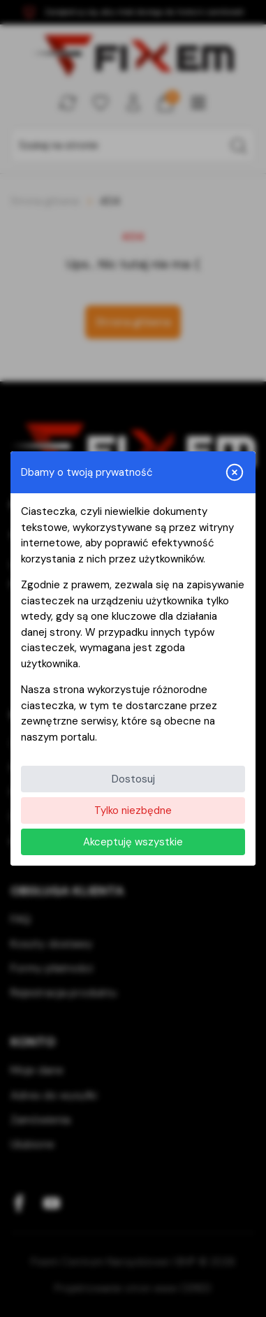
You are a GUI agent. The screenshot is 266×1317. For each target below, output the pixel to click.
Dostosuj (133, 779)
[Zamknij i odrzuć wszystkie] (234, 472)
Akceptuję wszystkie (133, 842)
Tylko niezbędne (133, 810)
